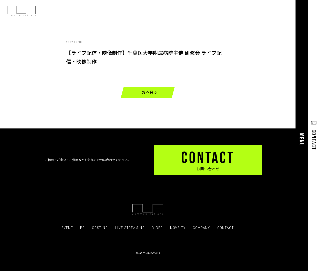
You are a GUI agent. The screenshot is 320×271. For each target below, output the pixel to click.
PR (82, 228)
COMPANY (201, 228)
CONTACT (225, 228)
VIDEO (157, 228)
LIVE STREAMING (130, 228)
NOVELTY (178, 228)
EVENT (67, 228)
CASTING (100, 228)
